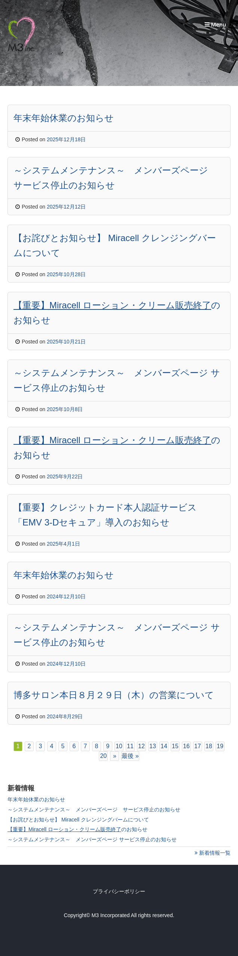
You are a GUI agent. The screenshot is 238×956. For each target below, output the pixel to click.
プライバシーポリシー (119, 891)
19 (220, 746)
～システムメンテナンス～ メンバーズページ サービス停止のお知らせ (93, 809)
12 (141, 746)
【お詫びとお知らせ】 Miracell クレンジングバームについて (78, 820)
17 (197, 746)
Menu (215, 24)
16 (186, 746)
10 (119, 746)
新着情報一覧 (213, 853)
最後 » (130, 756)
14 (164, 746)
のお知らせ (77, 829)
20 (103, 756)
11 (130, 746)
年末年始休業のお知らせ (36, 799)
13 (152, 746)
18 (208, 746)
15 (175, 746)
